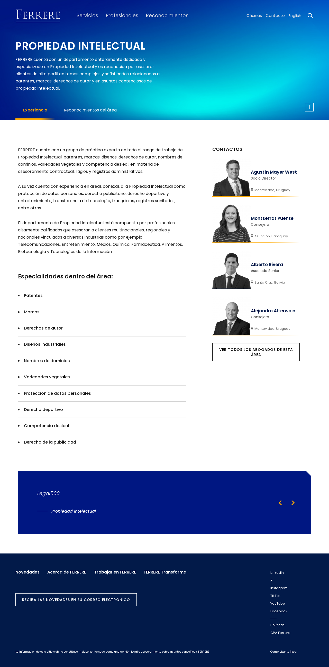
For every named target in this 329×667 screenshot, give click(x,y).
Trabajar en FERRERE (117, 572)
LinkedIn (277, 572)
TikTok (275, 595)
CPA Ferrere (280, 632)
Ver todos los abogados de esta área (256, 352)
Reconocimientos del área (90, 110)
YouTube (277, 603)
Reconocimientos (161, 15)
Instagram (279, 588)
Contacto (276, 15)
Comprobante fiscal (283, 652)
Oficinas (255, 15)
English (295, 15)
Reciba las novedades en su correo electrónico (76, 599)
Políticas (277, 625)
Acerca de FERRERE (67, 572)
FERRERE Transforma (168, 572)
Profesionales (119, 15)
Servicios (86, 15)
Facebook (278, 611)
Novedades (27, 572)
